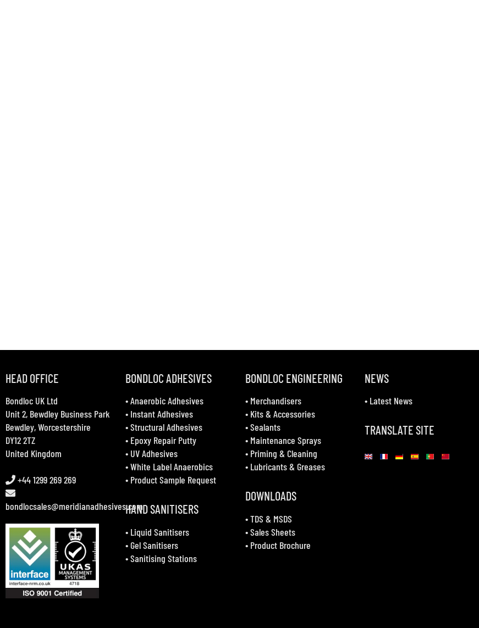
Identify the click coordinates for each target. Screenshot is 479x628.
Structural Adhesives (166, 427)
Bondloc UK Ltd (31, 400)
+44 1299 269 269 (45, 480)
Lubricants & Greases (287, 466)
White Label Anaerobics (171, 466)
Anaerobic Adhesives (166, 400)
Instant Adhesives (161, 414)
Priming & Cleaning (283, 453)
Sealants (265, 427)
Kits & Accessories (282, 414)
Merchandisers (275, 400)
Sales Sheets (272, 532)
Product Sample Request (173, 480)
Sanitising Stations (163, 558)
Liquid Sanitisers (159, 532)
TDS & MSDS (271, 519)
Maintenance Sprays (285, 440)
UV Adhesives (154, 453)
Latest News (391, 400)
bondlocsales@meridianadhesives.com (74, 506)
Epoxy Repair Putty (163, 440)
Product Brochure (280, 545)
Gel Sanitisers (154, 545)
